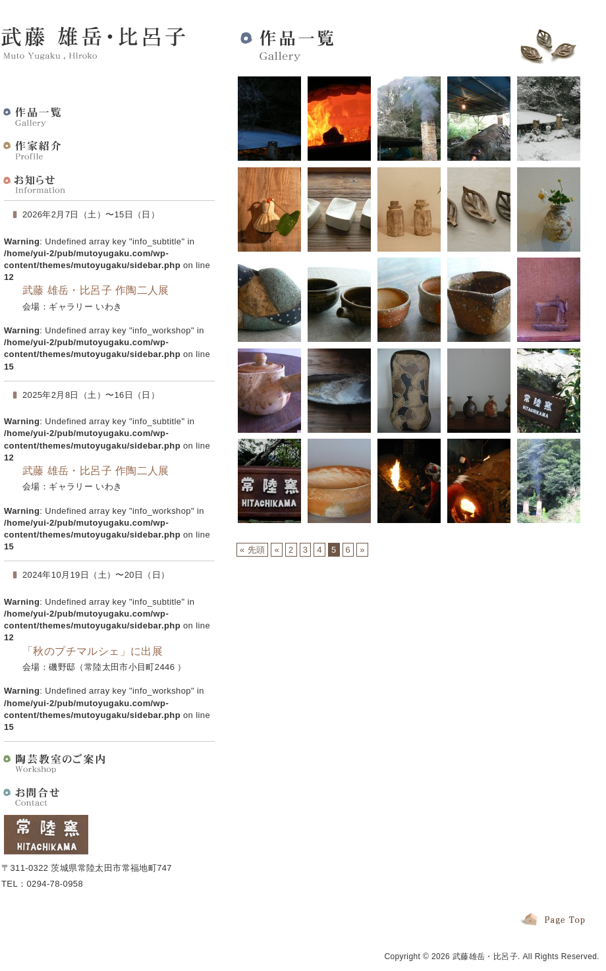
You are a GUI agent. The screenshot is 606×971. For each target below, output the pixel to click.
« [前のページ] (276, 550)
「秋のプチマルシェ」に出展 (92, 651)
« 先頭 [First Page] (252, 550)
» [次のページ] (362, 550)
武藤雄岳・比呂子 (485, 956)
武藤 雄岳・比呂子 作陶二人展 (95, 290)
